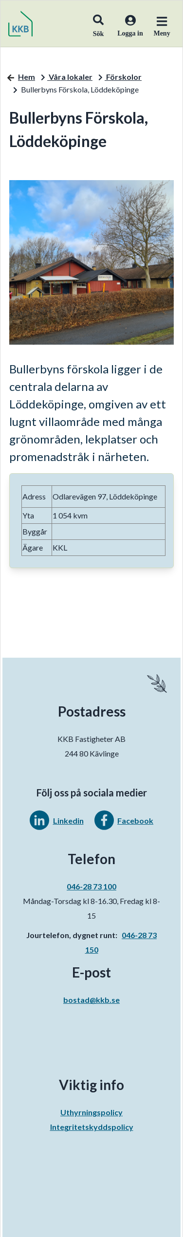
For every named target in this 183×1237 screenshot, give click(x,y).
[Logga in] (126, 32)
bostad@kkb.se (91, 999)
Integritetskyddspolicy (91, 1126)
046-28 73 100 (91, 886)
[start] (20, 23)
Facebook (135, 820)
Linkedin (68, 820)
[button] (98, 23)
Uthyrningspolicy (91, 1112)
